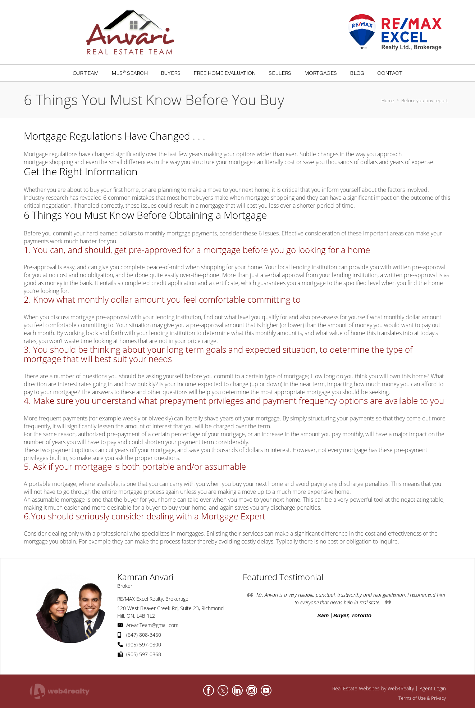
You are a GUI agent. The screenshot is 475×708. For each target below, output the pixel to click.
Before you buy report (424, 100)
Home (388, 100)
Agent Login (433, 688)
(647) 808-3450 (143, 634)
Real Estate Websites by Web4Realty (373, 688)
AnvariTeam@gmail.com (152, 625)
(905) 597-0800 (143, 644)
